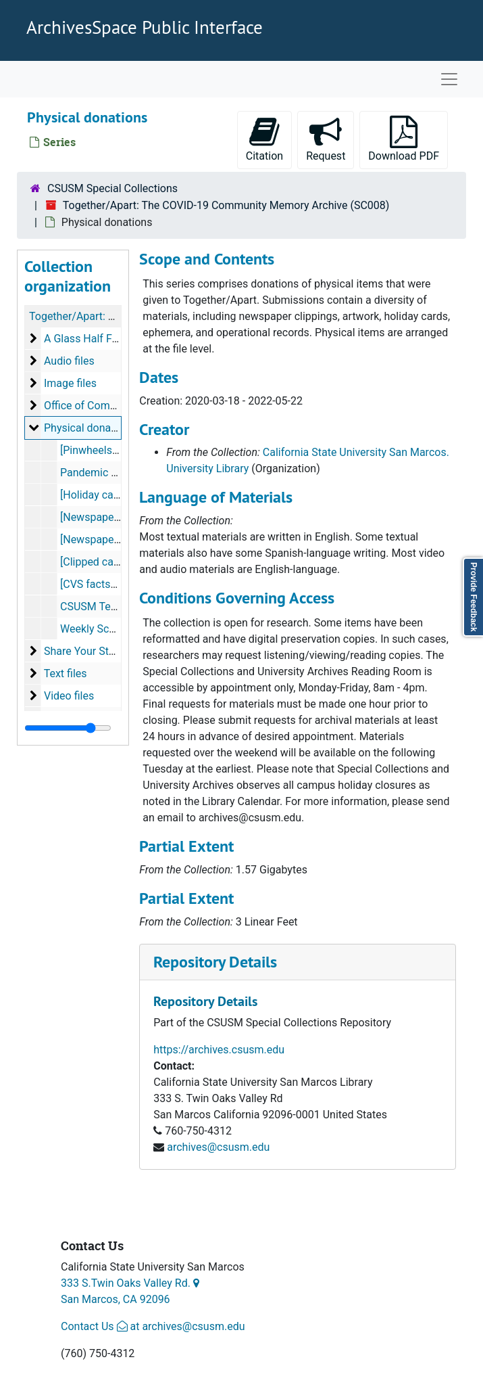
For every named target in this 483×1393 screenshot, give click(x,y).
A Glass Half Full (83, 338)
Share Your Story (84, 651)
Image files (70, 383)
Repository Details (215, 961)
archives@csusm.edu (218, 1147)
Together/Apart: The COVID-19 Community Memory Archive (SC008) (226, 205)
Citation (264, 139)
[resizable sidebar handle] (67, 728)
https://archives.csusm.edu (218, 1049)
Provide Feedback (473, 597)
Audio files (69, 361)
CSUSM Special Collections (112, 188)
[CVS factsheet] (97, 584)
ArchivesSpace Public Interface (144, 27)
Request (330, 139)
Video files (69, 695)
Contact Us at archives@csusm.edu (153, 1326)
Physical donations (89, 427)
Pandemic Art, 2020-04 (115, 472)
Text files (65, 673)
